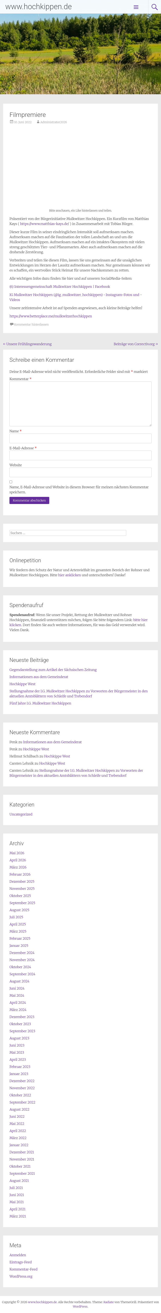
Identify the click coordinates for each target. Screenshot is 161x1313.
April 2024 (17, 1002)
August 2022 (19, 1109)
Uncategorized (20, 814)
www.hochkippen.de (38, 6)
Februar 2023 (19, 1067)
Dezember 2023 (21, 1017)
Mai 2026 (16, 853)
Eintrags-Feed (20, 1262)
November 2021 (21, 1159)
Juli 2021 (16, 1188)
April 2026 (17, 860)
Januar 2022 (18, 1145)
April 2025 (17, 924)
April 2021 (17, 1209)
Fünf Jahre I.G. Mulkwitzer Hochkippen (40, 703)
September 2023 (22, 1031)
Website (15, 465)
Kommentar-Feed (23, 1269)
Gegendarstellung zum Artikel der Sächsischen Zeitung (53, 670)
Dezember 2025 (21, 881)
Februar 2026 (19, 874)
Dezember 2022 (21, 1081)
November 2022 (22, 1088)
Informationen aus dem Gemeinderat (38, 677)
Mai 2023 (16, 1052)
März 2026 (17, 867)
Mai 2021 (16, 1202)
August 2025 (19, 910)
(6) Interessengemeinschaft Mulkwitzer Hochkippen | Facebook (59, 286)
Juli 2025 (16, 917)
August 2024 (19, 981)
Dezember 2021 (21, 1152)
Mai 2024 (16, 995)
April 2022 (17, 1131)
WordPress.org (20, 1276)
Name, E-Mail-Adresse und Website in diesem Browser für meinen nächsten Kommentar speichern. (79, 489)
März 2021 (17, 1216)
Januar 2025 (18, 945)
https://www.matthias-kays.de (44, 224)
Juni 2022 (17, 1116)
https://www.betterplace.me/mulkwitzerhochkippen (50, 316)
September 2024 (22, 974)
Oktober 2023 (20, 1024)
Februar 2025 (19, 938)
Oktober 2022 (20, 1095)
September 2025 (22, 903)
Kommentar (20, 379)
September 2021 (22, 1173)
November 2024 (22, 960)
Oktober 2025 (20, 896)
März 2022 (17, 1138)
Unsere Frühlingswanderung (27, 344)
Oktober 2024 (20, 967)
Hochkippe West (22, 684)
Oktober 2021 (19, 1166)
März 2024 (17, 1010)
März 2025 (17, 931)
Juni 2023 (16, 1045)
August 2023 (19, 1038)
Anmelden (17, 1255)
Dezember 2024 (21, 953)
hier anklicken (69, 575)
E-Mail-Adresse (23, 448)
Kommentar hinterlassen (31, 324)
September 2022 (22, 1102)
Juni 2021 (16, 1195)
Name (15, 431)
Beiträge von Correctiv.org (136, 344)
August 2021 (19, 1181)
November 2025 (22, 889)
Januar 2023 (18, 1074)
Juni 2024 (17, 988)
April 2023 (17, 1059)
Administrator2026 (53, 122)
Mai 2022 (16, 1124)
